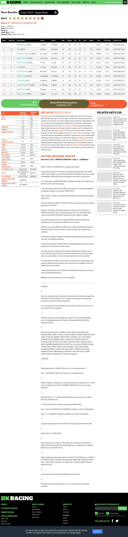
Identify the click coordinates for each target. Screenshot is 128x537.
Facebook (112, 521)
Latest (34, 507)
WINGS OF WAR (24, 76)
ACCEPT (97, 531)
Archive (65, 509)
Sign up (122, 508)
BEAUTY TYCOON (24, 58)
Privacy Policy (123, 515)
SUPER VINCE (23, 89)
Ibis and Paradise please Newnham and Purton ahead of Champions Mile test (119, 136)
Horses (65, 518)
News (25, 2)
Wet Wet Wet (36, 509)
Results (86, 2)
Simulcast (66, 512)
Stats (93, 2)
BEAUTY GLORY (24, 94)
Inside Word (49, 2)
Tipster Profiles (5, 524)
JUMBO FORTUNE (24, 63)
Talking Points (36, 2)
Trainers (65, 523)
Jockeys (65, 520)
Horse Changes (37, 512)
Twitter (117, 521)
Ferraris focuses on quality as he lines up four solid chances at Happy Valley (119, 208)
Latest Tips (4, 518)
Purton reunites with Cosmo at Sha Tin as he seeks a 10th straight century (120, 122)
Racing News (114, 513)
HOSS (21, 49)
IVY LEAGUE (23, 80)
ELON (21, 67)
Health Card (36, 515)
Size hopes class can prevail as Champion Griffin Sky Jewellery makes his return (120, 150)
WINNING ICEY (24, 45)
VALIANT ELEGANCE (25, 85)
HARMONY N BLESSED (26, 54)
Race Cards (76, 2)
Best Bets (4, 521)
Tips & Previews (63, 2)
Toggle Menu (125, 2)
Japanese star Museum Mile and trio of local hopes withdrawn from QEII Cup (119, 194)
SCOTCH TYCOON (24, 71)
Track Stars (35, 517)
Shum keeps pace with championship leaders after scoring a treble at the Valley (119, 164)
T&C (117, 515)
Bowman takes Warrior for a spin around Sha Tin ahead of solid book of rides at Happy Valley (120, 179)
